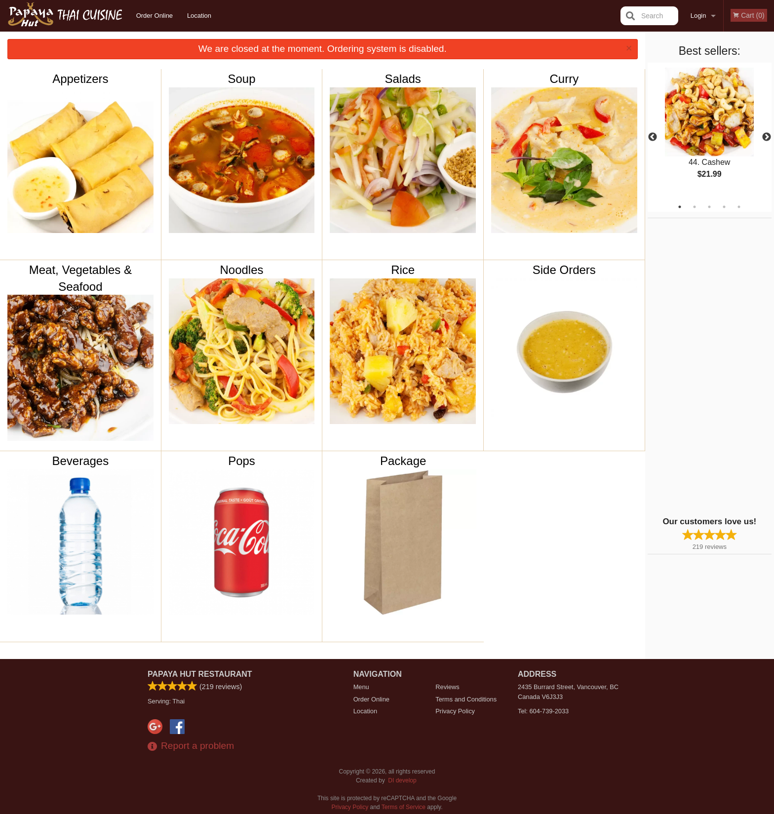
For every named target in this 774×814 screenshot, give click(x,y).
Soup (241, 78)
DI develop (402, 780)
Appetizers (80, 78)
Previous (653, 137)
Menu (361, 687)
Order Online (154, 15)
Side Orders (564, 269)
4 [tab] (724, 207)
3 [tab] (709, 207)
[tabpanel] (709, 131)
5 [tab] (739, 207)
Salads (403, 78)
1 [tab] (680, 207)
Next (767, 137)
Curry (564, 78)
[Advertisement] (709, 366)
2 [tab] (694, 207)
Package (403, 460)
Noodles (241, 269)
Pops (241, 460)
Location (199, 15)
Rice (403, 269)
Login (698, 15)
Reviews (447, 687)
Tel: (543, 711)
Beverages (80, 460)
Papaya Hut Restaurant (200, 674)
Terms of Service (404, 807)
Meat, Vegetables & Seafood (80, 278)
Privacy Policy (455, 711)
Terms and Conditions (466, 699)
